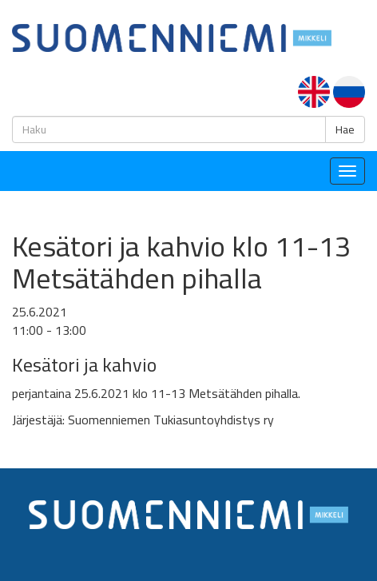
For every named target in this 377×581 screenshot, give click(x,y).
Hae (345, 129)
